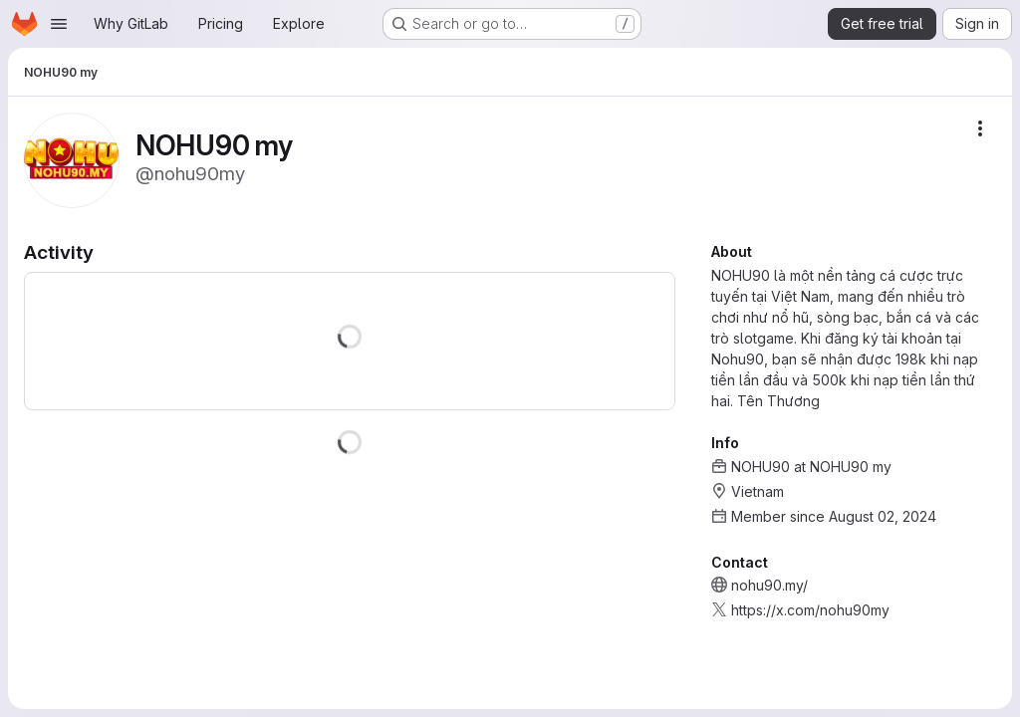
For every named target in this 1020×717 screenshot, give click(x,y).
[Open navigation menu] (59, 24)
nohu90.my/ (769, 585)
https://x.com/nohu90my (810, 609)
